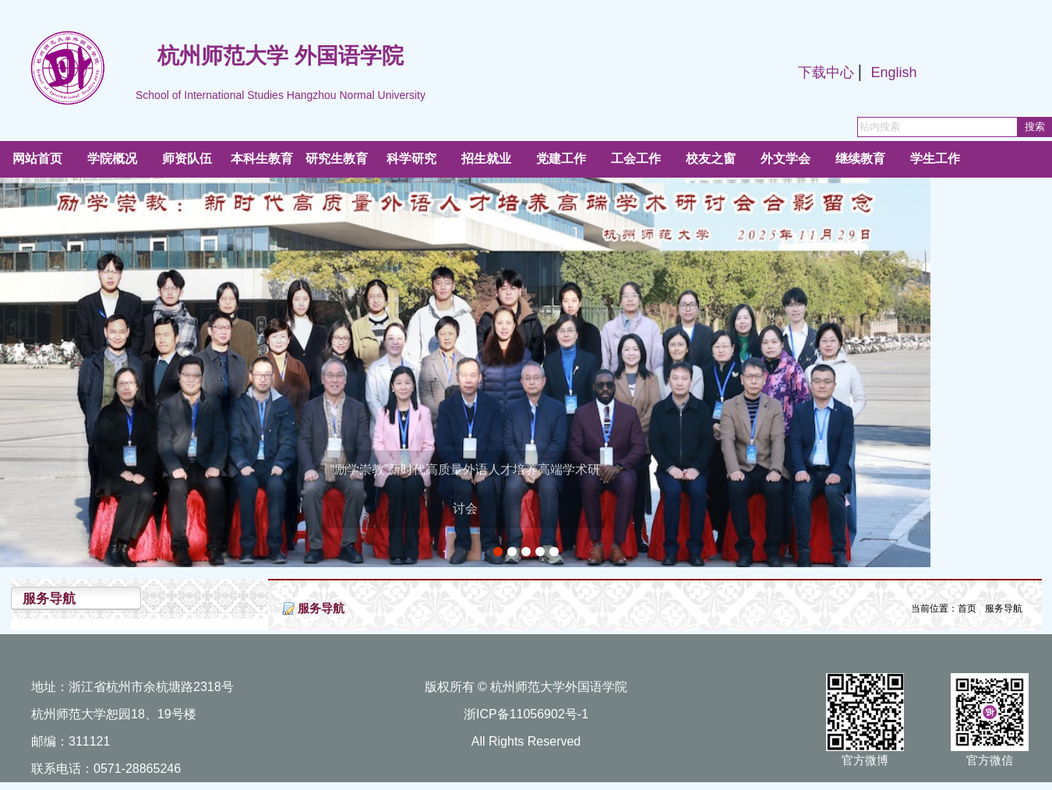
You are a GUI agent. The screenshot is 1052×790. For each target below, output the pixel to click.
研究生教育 (336, 158)
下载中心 (826, 72)
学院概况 (112, 158)
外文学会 (785, 158)
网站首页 (37, 158)
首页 (967, 608)
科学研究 (411, 158)
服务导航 (1003, 608)
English (893, 72)
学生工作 (935, 158)
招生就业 (486, 158)
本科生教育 (262, 158)
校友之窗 (711, 158)
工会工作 (636, 158)
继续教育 (860, 158)
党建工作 (561, 158)
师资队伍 (187, 158)
